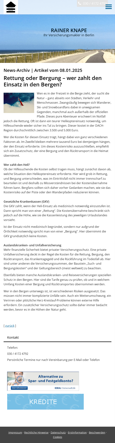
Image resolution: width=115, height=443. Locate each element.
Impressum (15, 432)
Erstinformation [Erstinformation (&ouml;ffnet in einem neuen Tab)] (77, 432)
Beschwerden (97, 432)
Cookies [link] (57, 437)
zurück (9, 326)
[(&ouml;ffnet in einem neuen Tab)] (43, 390)
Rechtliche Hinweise (36, 432)
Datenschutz (58, 432)
